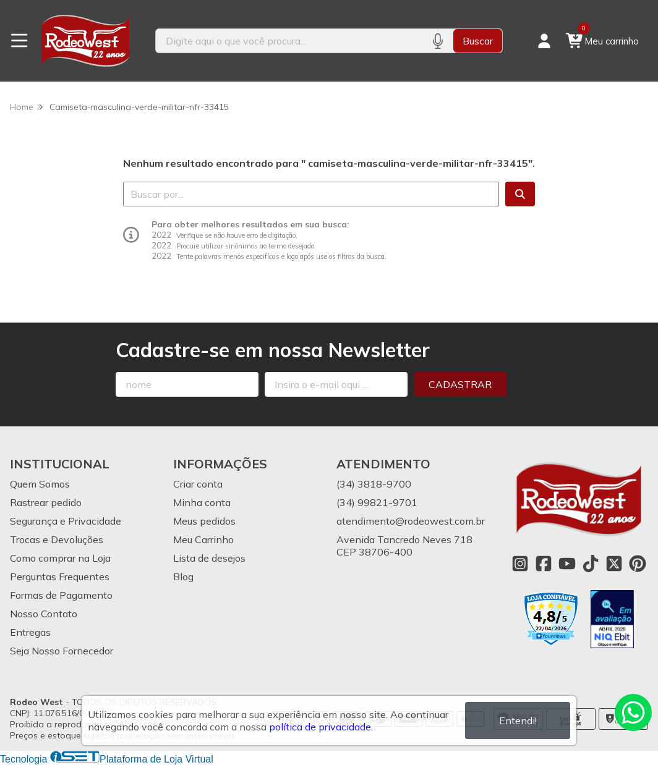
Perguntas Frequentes (59, 576)
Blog (183, 576)
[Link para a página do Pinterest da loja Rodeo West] (637, 563)
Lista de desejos (209, 558)
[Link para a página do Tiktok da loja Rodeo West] (590, 563)
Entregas (30, 632)
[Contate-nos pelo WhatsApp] (633, 712)
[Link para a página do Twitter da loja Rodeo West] (614, 563)
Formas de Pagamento (61, 595)
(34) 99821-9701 (376, 502)
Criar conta (198, 484)
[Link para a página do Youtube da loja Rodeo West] (567, 563)
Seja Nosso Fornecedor (61, 651)
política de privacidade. (321, 727)
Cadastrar (460, 384)
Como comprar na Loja (60, 558)
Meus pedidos (204, 521)
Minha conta (202, 502)
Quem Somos (40, 484)
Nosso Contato (43, 613)
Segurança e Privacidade (65, 521)
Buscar (478, 41)
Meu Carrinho (203, 539)
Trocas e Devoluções (56, 539)
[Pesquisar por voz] (437, 41)
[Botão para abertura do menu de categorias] (19, 41)
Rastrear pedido (46, 502)
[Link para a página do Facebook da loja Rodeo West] (543, 563)
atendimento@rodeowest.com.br (410, 521)
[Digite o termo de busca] (289, 41)
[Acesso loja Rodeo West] (544, 41)
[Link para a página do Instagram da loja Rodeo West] (520, 563)
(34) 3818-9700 (373, 484)
